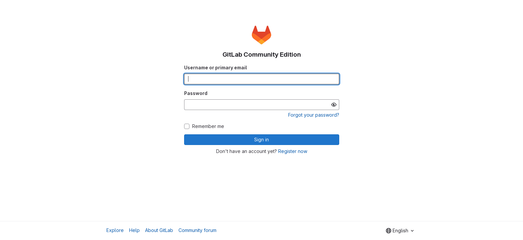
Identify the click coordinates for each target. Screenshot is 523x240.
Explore (115, 230)
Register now (292, 151)
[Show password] (334, 104)
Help (134, 230)
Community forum (197, 230)
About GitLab (159, 230)
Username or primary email (215, 67)
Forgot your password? (313, 115)
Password (195, 93)
